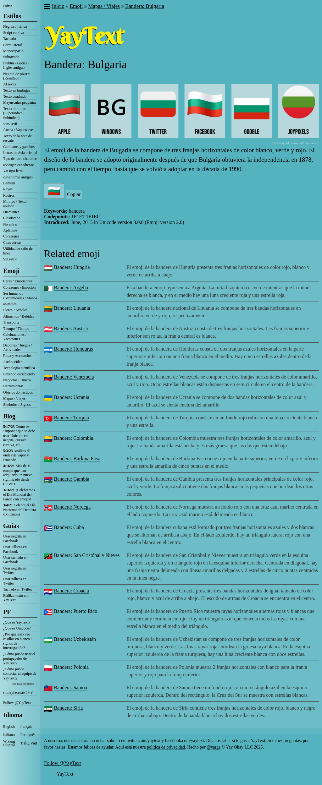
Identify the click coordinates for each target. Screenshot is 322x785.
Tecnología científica (19, 368)
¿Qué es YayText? (16, 622)
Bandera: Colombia (73, 438)
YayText (65, 774)
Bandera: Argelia (71, 287)
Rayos (8, 189)
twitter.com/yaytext (143, 740)
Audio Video (12, 362)
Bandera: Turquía (71, 417)
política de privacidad (166, 747)
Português (28, 735)
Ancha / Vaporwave (18, 130)
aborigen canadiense (18, 165)
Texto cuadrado (14, 96)
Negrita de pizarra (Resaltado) (17, 76)
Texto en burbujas (16, 90)
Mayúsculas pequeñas (19, 102)
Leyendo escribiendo (19, 374)
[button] (46, 7)
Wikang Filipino (9, 743)
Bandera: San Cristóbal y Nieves (86, 555)
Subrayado (11, 57)
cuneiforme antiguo (18, 177)
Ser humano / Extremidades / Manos (20, 295)
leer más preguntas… (24, 683)
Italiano (9, 735)
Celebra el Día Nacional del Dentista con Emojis (19, 509)
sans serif (10, 124)
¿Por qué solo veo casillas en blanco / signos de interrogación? (17, 641)
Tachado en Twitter (17, 589)
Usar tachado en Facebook (15, 559)
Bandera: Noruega (72, 507)
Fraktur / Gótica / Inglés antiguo (16, 65)
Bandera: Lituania (72, 308)
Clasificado (11, 218)
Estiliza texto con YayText (16, 597)
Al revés (9, 84)
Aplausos (10, 230)
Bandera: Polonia (71, 667)
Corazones (11, 236)
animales (10, 304)
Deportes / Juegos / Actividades (17, 347)
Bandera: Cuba (69, 527)
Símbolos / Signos (17, 404)
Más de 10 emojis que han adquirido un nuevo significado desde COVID (17, 475)
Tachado (9, 38)
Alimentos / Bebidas (18, 316)
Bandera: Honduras (73, 349)
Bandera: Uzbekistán (75, 639)
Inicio (7, 6)
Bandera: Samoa (70, 687)
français (26, 726)
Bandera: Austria (71, 328)
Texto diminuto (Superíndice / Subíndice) (14, 113)
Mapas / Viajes (14, 398)
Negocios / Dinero (17, 380)
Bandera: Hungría (72, 267)
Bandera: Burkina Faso (77, 458)
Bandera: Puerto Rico (75, 611)
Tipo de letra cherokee (20, 158)
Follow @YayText (17, 703)
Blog (9, 416)
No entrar (10, 224)
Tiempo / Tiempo (16, 328)
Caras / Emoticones (17, 281)
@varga (213, 747)
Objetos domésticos (18, 392)
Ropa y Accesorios (17, 355)
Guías (11, 525)
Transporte (11, 322)
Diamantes (11, 212)
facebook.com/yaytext (184, 740)
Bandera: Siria (68, 708)
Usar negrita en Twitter (14, 570)
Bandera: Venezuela (74, 376)
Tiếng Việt (28, 743)
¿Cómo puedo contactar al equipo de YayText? (19, 673)
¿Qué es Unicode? (17, 628)
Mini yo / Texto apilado (15, 203)
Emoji (11, 270)
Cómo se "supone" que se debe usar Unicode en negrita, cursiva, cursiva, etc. (19, 435)
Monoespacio (13, 51)
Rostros (9, 195)
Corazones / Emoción (19, 287)
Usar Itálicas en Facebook (15, 549)
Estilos (12, 16)
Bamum (9, 183)
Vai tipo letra (13, 171)
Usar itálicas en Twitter (14, 581)
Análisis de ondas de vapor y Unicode (17, 455)
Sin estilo (10, 259)
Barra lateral (12, 45)
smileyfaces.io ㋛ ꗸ (18, 692)
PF (7, 611)
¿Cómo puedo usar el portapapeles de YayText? (19, 658)
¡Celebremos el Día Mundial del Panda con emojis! (19, 494)
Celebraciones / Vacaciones (14, 336)
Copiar (74, 194)
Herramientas (13, 386)
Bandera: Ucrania (71, 397)
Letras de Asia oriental (20, 152)
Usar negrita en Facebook (14, 538)
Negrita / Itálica (15, 26)
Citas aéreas (12, 242)
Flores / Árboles (15, 310)
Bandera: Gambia (71, 479)
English (9, 726)
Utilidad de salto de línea (18, 250)
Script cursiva (13, 32)
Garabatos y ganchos (19, 146)
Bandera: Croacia (71, 590)
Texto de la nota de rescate (17, 138)
